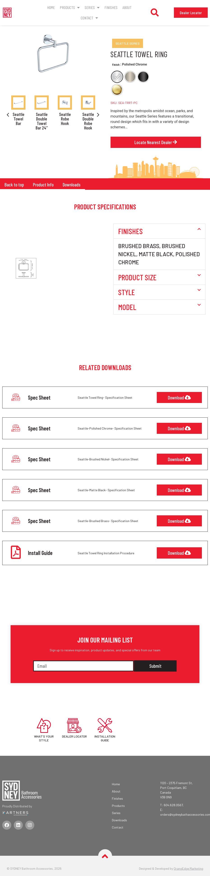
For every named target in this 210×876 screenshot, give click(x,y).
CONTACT (89, 18)
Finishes (111, 7)
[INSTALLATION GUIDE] (105, 725)
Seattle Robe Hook (65, 118)
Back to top (14, 184)
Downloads (70, 184)
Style (126, 292)
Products (70, 7)
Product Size (137, 277)
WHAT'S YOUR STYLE (44, 737)
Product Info (42, 184)
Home (51, 7)
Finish (116, 64)
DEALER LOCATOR (74, 736)
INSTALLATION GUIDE (105, 737)
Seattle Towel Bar (18, 118)
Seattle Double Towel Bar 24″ (42, 120)
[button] (154, 12)
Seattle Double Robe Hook (88, 120)
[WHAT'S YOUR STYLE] (44, 725)
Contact (117, 826)
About (127, 7)
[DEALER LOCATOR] (74, 725)
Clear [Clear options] (114, 99)
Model (127, 306)
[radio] (117, 76)
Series (92, 7)
